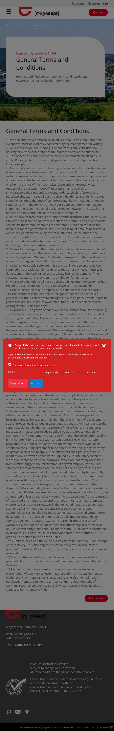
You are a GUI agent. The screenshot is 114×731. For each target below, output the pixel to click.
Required (49, 372)
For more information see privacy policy (34, 365)
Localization (90, 372)
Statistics (68, 372)
